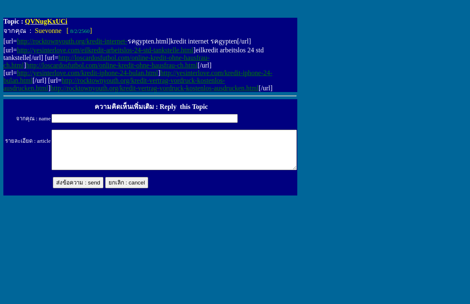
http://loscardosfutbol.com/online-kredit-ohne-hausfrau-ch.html (112, 65)
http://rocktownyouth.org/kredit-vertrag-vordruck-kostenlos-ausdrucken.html (155, 88)
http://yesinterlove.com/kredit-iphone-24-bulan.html (87, 72)
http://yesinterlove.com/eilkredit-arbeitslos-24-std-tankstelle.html (105, 50)
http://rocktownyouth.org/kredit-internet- (72, 41)
